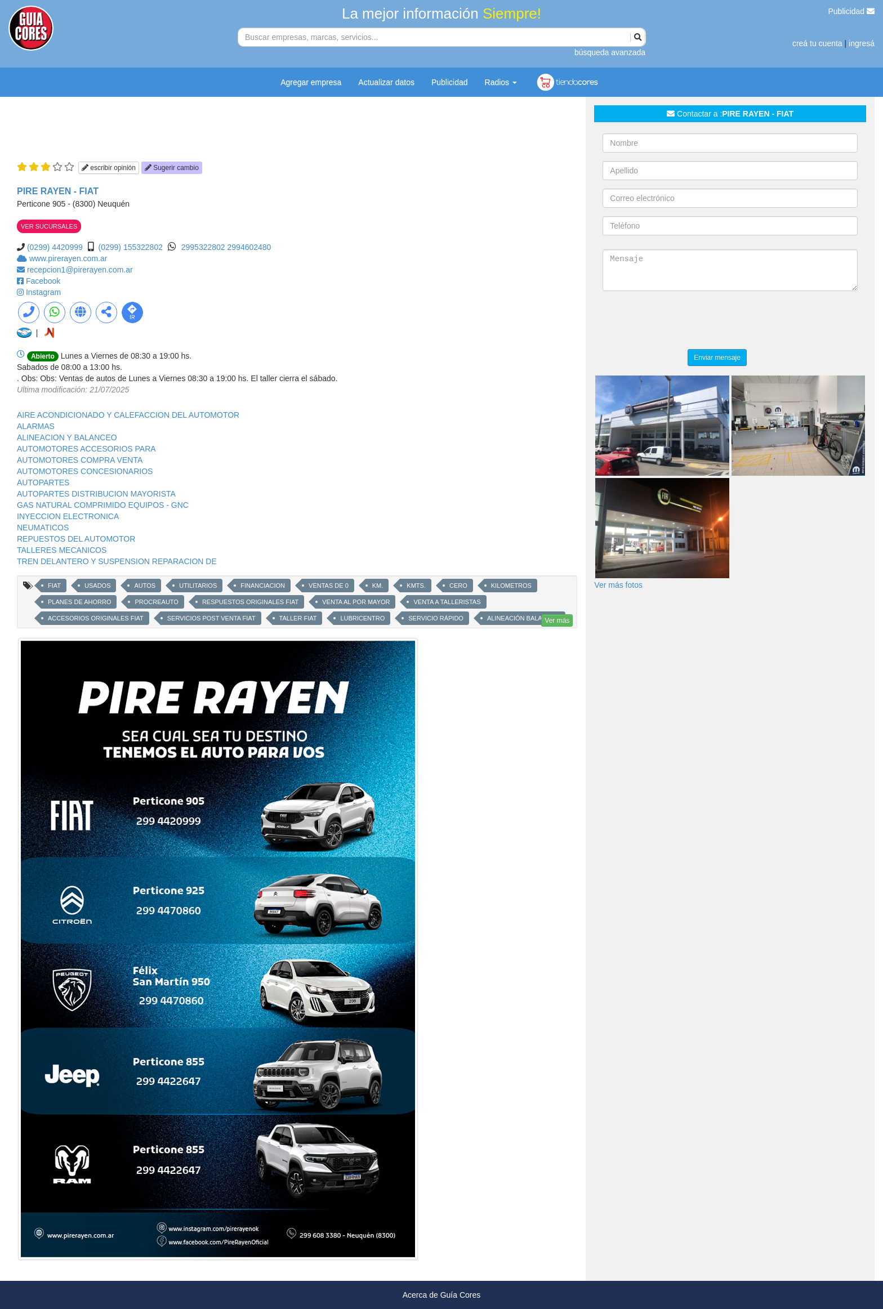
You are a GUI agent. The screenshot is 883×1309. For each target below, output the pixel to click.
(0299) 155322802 (131, 247)
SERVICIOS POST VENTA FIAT (211, 618)
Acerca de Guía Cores (442, 1294)
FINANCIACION (262, 585)
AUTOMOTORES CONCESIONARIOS (85, 471)
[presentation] (688, 321)
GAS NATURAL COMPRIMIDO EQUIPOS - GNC (103, 505)
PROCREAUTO (156, 601)
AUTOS (144, 585)
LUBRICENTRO (362, 618)
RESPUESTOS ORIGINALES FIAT (250, 601)
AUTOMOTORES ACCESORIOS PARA (86, 448)
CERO (458, 585)
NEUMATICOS (43, 527)
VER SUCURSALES (49, 226)
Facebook (43, 280)
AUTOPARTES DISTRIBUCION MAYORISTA (96, 493)
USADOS (97, 585)
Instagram (43, 292)
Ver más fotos (618, 584)
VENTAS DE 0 (329, 585)
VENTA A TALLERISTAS (446, 601)
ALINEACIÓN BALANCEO (523, 618)
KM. (377, 585)
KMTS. (416, 585)
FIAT (54, 585)
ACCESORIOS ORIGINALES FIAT (96, 618)
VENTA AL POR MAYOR (356, 601)
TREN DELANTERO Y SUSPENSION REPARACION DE (117, 561)
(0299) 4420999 (55, 247)
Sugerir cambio (172, 168)
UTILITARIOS (198, 585)
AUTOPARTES (43, 482)
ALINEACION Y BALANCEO (67, 437)
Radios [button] (501, 82)
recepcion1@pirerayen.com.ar (80, 269)
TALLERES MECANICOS (61, 550)
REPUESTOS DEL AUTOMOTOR (76, 538)
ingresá (862, 43)
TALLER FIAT (298, 618)
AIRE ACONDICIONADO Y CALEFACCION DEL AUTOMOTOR (128, 414)
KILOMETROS (511, 585)
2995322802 (204, 247)
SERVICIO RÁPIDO (435, 618)
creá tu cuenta (817, 43)
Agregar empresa (310, 82)
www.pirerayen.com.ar (68, 258)
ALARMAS (36, 426)
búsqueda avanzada (609, 52)
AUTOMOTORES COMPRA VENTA (79, 459)
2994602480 (249, 247)
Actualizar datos (386, 82)
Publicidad (851, 11)
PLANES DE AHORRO (79, 601)
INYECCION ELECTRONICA (68, 516)
